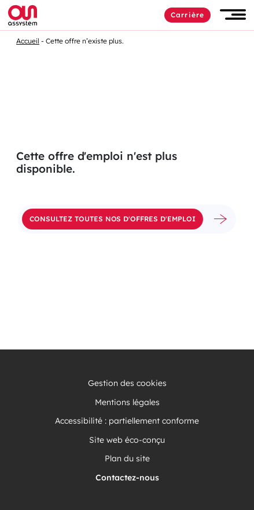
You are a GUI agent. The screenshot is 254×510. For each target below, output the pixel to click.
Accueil (27, 41)
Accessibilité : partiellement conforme (127, 421)
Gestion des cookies (127, 383)
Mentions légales (127, 402)
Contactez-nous (127, 478)
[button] (233, 15)
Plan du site (127, 459)
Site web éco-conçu (127, 440)
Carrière (187, 14)
